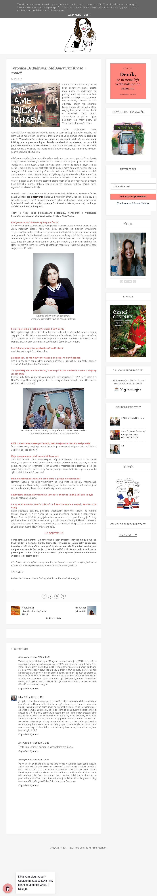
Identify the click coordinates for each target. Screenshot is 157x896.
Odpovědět (23, 688)
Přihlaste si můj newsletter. (133, 196)
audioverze (37, 196)
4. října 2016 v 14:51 (34, 697)
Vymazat (34, 688)
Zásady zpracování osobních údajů (133, 203)
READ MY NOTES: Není (132, 418)
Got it (87, 15)
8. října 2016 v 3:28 (39, 742)
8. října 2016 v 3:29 (39, 759)
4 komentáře (55, 618)
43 (122, 445)
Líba (20, 697)
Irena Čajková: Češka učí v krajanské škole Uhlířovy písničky (133, 434)
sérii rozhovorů (45, 203)
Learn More (74, 15)
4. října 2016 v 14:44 (40, 657)
